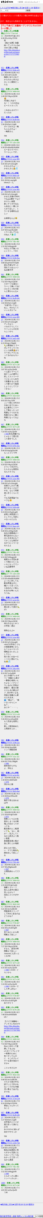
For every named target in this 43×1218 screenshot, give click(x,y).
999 (2, 1164)
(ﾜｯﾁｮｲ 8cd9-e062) (10, 1115)
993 (2, 1007)
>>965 (6, 434)
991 (2, 977)
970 (2, 476)
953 (2, 117)
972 (2, 524)
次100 (25, 1204)
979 (2, 712)
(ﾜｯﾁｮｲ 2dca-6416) (10, 668)
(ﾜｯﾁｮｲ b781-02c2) (10, 445)
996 (2, 1096)
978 (2, 666)
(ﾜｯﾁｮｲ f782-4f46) (10, 862)
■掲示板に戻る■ (17, 8)
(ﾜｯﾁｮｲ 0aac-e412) (10, 526)
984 (2, 807)
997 (2, 1113)
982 (2, 773)
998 (2, 1141)
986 (2, 878)
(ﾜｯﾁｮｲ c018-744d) (10, 1143)
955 (2, 157)
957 (2, 187)
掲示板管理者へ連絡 (8, 1216)
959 (2, 239)
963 (2, 315)
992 (2, 993)
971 (2, 505)
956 (2, 173)
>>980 (6, 763)
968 (2, 443)
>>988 (6, 970)
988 (2, 921)
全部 (27, 8)
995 (2, 1072)
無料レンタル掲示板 (25, 1216)
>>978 (6, 782)
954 (2, 140)
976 (2, 614)
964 (2, 336)
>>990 (6, 986)
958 (2, 223)
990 (2, 960)
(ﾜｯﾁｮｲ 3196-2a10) (10, 742)
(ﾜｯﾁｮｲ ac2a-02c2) (10, 600)
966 (2, 393)
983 (2, 789)
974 (2, 571)
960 (2, 256)
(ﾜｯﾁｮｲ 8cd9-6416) (10, 119)
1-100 (31, 8)
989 (2, 939)
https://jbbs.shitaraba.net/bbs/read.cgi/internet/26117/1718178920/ (12, 1029)
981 (2, 754)
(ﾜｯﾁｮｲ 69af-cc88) (10, 175)
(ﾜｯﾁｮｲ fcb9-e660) (10, 507)
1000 (3, 1183)
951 (2, 68)
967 (2, 424)
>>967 (6, 869)
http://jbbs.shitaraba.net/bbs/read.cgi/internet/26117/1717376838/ (12, 53)
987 (2, 902)
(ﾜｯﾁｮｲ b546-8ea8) (10, 258)
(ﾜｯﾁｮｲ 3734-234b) (10, 1098)
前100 (20, 1204)
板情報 (21, 2)
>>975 (6, 817)
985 (2, 860)
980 (2, 740)
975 (2, 598)
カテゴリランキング (31, 2)
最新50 (36, 8)
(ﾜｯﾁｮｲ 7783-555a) (10, 225)
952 (2, 89)
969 (2, 457)
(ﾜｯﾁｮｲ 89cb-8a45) (10, 791)
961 (2, 274)
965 (2, 362)
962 (2, 296)
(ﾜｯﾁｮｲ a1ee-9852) (10, 159)
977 (2, 635)
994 (2, 1037)
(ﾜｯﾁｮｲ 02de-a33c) (10, 70)
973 (2, 550)
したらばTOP (5, 8)
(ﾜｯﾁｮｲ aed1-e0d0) (10, 338)
